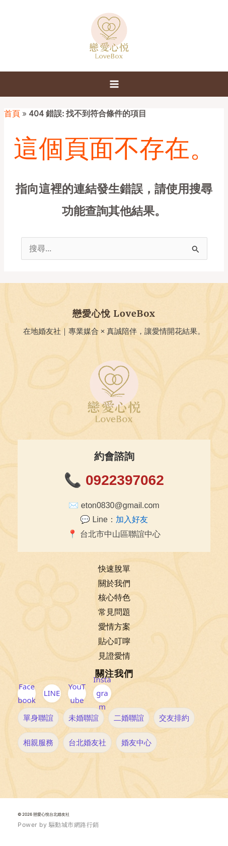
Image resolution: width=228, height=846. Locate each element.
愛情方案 (114, 626)
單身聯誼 (38, 718)
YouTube (77, 693)
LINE (52, 693)
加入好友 (132, 519)
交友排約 (174, 718)
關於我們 (114, 583)
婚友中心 (136, 742)
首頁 (12, 113)
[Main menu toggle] (114, 84)
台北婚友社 (87, 742)
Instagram (102, 693)
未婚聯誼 (83, 718)
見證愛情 (114, 656)
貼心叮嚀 (114, 641)
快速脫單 (114, 569)
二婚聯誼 (129, 718)
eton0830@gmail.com (120, 505)
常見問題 (114, 612)
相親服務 (38, 742)
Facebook (26, 693)
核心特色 (114, 597)
